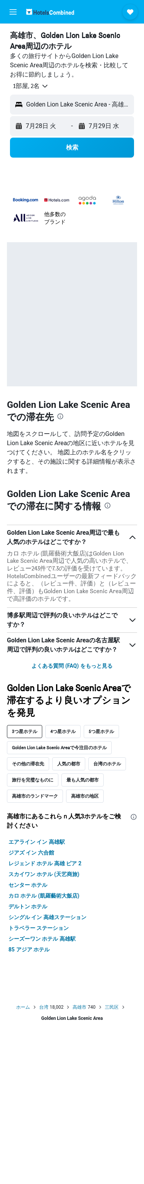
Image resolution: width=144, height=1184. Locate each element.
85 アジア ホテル (29, 949)
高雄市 (79, 1007)
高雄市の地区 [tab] (85, 796)
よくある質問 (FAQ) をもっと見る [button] (71, 666)
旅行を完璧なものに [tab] (32, 780)
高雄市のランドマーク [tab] (35, 796)
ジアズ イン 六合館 (31, 853)
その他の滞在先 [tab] (28, 764)
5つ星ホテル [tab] (101, 731)
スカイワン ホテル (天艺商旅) (43, 874)
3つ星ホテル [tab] (24, 731)
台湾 (43, 1007)
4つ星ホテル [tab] (63, 731)
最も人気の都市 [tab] (82, 780)
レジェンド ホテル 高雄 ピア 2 (44, 863)
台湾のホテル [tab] (107, 764)
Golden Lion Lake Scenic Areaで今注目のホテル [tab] (59, 747)
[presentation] (60, 416)
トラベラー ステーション (38, 928)
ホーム (23, 1007)
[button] (13, 11)
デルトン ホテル (27, 906)
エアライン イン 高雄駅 (36, 842)
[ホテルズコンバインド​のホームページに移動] (50, 12)
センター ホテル (27, 885)
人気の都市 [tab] (68, 764)
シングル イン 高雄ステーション (47, 917)
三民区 (112, 1007)
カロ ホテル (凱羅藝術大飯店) (43, 896)
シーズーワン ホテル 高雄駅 (42, 939)
